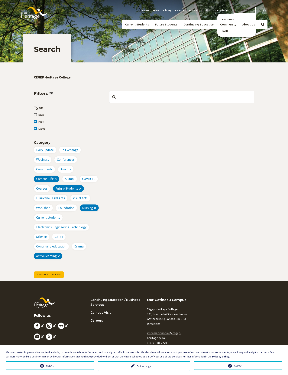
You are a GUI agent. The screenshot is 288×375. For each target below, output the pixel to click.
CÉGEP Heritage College (52, 77)
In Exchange (70, 150)
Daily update (45, 150)
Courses (41, 188)
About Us (248, 24)
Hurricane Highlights (50, 198)
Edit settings (144, 366)
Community (228, 24)
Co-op (59, 236)
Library (167, 10)
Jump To (243, 10)
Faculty (179, 10)
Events (145, 10)
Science (41, 236)
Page (41, 121)
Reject (49, 365)
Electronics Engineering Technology (61, 227)
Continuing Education (198, 24)
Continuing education (51, 246)
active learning (46, 256)
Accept (238, 365)
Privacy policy (220, 356)
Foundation (66, 208)
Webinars (42, 159)
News (156, 10)
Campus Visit (100, 312)
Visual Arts (80, 198)
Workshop (43, 208)
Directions (153, 324)
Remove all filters (49, 275)
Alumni (69, 179)
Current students (48, 217)
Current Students (137, 24)
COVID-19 (88, 179)
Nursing (87, 208)
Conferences (66, 159)
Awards (65, 169)
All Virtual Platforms (217, 10)
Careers (96, 320)
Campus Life (45, 179)
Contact (192, 10)
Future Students (166, 24)
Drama (79, 246)
